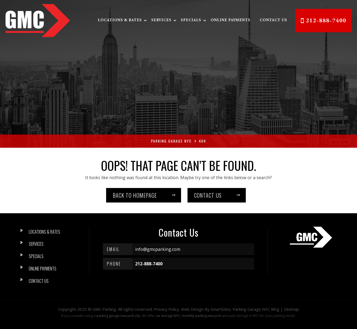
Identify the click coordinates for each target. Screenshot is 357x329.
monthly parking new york (201, 315)
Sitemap (291, 309)
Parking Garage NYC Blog (256, 309)
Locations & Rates (120, 20)
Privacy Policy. (167, 309)
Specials (191, 20)
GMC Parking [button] (104, 309)
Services (161, 20)
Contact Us (273, 20)
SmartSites (221, 309)
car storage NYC (168, 315)
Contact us (208, 195)
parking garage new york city (118, 315)
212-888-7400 (326, 21)
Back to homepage (135, 195)
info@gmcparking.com (157, 249)
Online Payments (230, 20)
